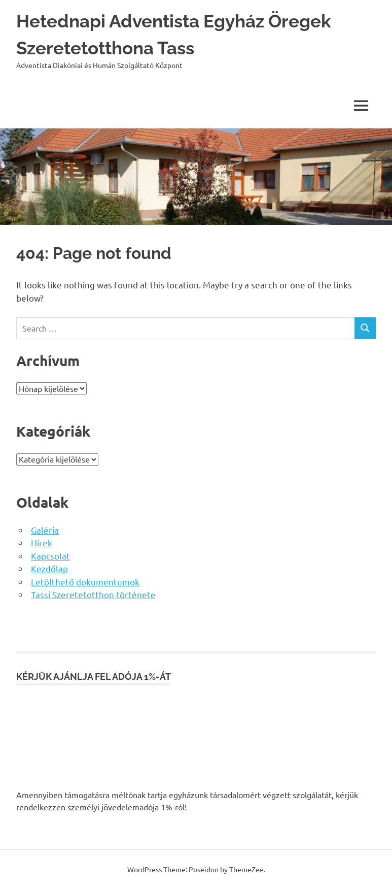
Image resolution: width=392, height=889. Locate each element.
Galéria (45, 529)
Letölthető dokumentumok (85, 581)
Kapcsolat (50, 555)
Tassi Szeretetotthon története (93, 594)
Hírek (41, 542)
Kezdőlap (49, 568)
